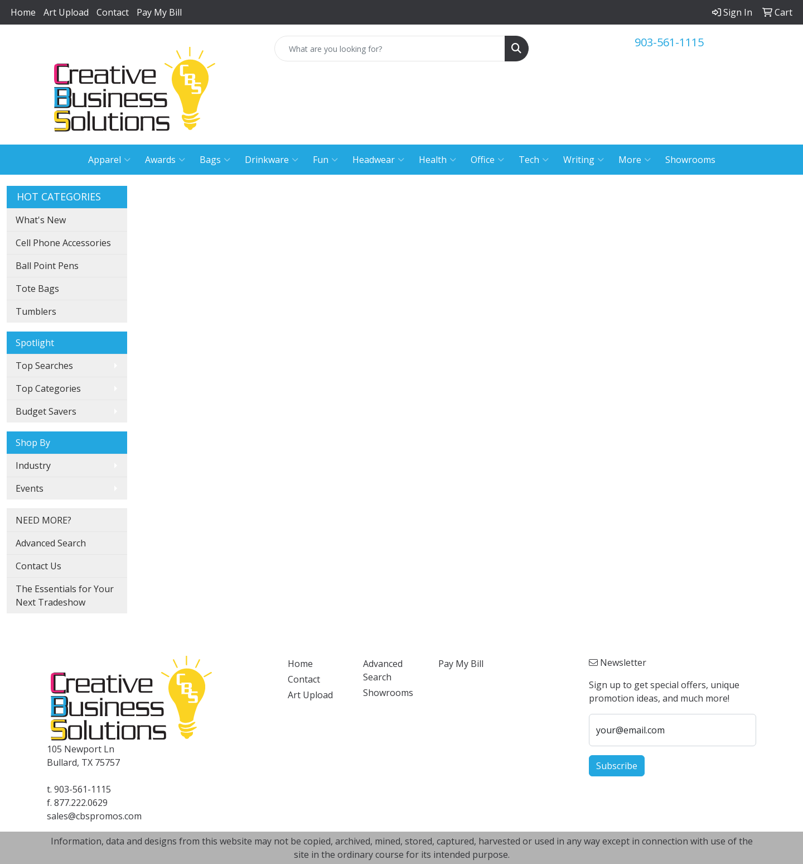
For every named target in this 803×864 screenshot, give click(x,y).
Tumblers (36, 311)
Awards (165, 159)
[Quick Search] (389, 48)
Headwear (378, 159)
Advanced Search (51, 543)
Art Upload (66, 12)
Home (23, 12)
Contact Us (38, 566)
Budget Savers (46, 411)
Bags (215, 159)
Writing (583, 159)
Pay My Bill (159, 12)
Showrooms (690, 159)
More (634, 159)
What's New (41, 220)
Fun (325, 159)
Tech (534, 159)
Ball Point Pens (47, 266)
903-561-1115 (669, 42)
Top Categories (48, 388)
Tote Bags (37, 288)
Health (437, 159)
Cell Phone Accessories (63, 243)
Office (487, 159)
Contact (112, 12)
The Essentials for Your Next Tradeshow (65, 595)
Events (29, 488)
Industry (33, 465)
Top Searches (44, 365)
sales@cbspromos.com (94, 816)
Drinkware (271, 159)
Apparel (109, 159)
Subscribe (616, 766)
